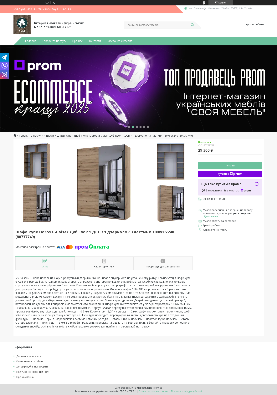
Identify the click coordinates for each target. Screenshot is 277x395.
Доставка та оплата (28, 356)
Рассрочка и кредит (119, 41)
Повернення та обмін (29, 361)
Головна (30, 41)
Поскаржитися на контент (154, 391)
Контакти (94, 41)
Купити (230, 165)
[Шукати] (192, 25)
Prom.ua (157, 387)
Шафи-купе (64, 135)
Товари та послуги (54, 41)
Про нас (77, 41)
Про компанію (25, 377)
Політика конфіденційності (32, 371)
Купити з (230, 174)
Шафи (50, 135)
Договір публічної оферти (32, 366)
